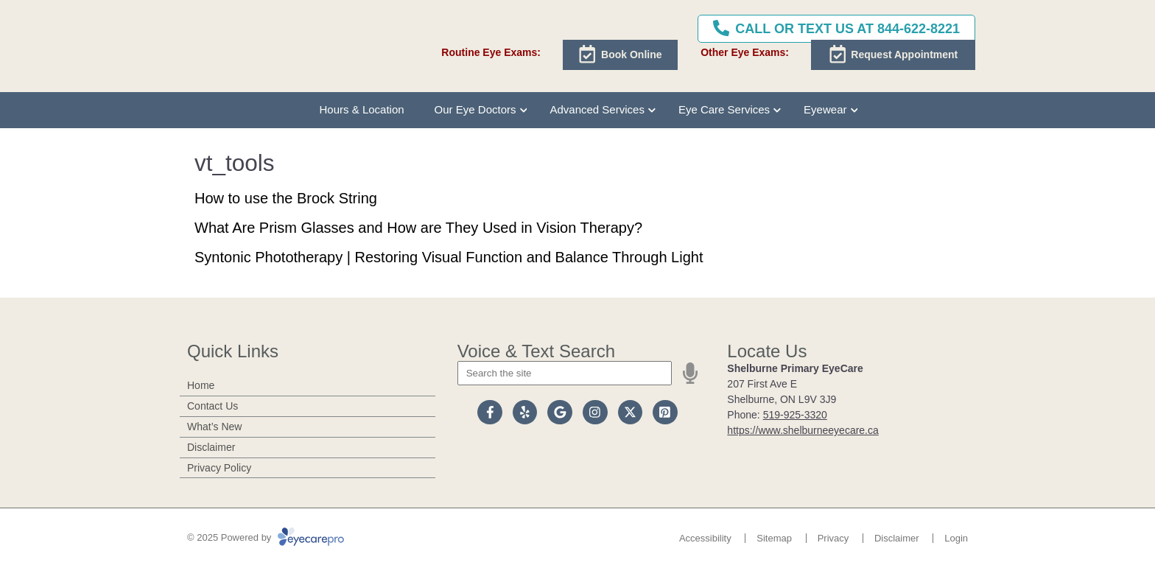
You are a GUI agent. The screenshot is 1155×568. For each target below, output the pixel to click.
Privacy (833, 538)
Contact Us (212, 406)
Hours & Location (362, 109)
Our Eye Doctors (475, 109)
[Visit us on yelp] (525, 412)
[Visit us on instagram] (595, 412)
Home (200, 385)
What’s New (214, 426)
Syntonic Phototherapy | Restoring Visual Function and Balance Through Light (448, 257)
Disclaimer (211, 447)
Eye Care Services (724, 109)
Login (956, 538)
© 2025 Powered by (265, 537)
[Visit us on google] (559, 412)
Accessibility (705, 538)
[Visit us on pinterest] (665, 412)
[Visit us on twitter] (630, 412)
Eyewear (825, 109)
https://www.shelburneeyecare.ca (802, 430)
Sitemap (774, 538)
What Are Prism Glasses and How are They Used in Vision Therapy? (418, 228)
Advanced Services (597, 109)
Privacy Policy (219, 468)
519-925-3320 (795, 415)
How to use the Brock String (285, 198)
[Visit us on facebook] (489, 412)
